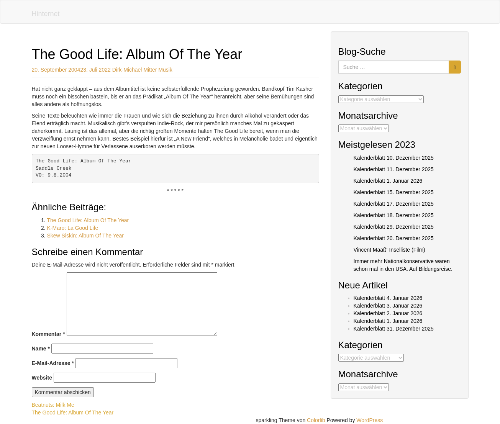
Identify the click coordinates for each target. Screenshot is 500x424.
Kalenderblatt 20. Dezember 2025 (394, 238)
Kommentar (48, 334)
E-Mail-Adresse (53, 363)
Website (42, 378)
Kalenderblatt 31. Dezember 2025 (394, 329)
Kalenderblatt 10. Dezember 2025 (394, 158)
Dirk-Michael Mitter (134, 70)
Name (41, 348)
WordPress (369, 420)
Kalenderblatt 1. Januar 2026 (388, 181)
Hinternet (46, 14)
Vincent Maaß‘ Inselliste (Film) (389, 250)
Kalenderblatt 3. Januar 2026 (388, 306)
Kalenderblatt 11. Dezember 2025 (394, 169)
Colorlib (316, 420)
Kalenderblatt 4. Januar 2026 (388, 298)
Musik (165, 70)
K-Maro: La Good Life (72, 228)
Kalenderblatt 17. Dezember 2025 (394, 204)
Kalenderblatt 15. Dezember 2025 (394, 192)
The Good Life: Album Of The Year (88, 220)
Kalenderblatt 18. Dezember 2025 (394, 215)
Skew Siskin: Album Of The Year (85, 235)
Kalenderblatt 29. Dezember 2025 (394, 227)
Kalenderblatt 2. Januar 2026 (388, 313)
